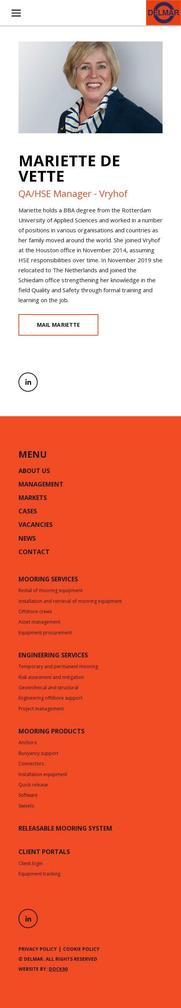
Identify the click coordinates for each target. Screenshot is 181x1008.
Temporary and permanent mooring (58, 667)
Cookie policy (81, 949)
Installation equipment (42, 775)
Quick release (33, 785)
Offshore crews (35, 612)
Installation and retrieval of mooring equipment (70, 601)
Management (40, 485)
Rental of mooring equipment (50, 591)
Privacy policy (37, 949)
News (27, 539)
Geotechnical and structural (48, 688)
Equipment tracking (39, 874)
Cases (27, 511)
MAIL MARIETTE (58, 324)
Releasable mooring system (65, 829)
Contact (34, 552)
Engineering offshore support (50, 698)
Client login (30, 864)
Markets (32, 498)
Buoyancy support (38, 753)
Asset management (39, 622)
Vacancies (35, 525)
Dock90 (58, 969)
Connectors (31, 764)
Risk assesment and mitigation (51, 677)
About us (34, 471)
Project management (41, 709)
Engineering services (53, 655)
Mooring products (51, 731)
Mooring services (48, 579)
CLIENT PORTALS (44, 852)
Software (28, 795)
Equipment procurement (45, 633)
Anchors (27, 743)
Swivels (26, 806)
